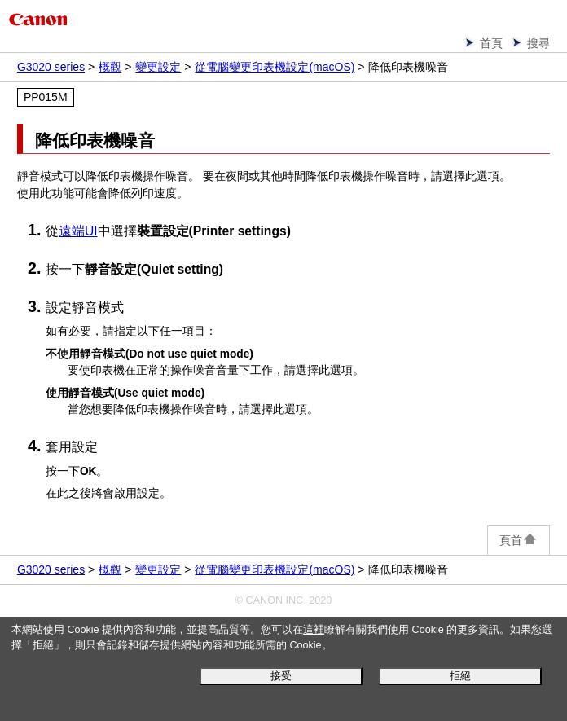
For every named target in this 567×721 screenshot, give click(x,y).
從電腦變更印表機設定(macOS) (274, 66)
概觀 (110, 66)
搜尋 (538, 43)
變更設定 (158, 66)
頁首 (518, 540)
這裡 (313, 629)
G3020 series (51, 66)
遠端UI (78, 231)
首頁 (491, 43)
